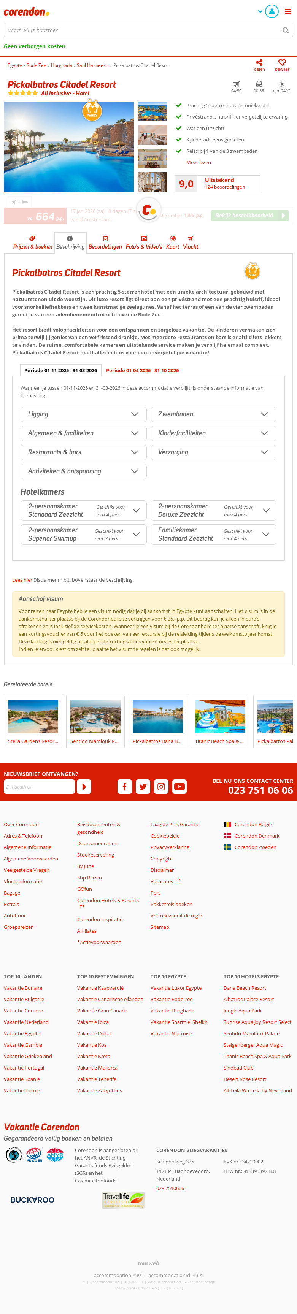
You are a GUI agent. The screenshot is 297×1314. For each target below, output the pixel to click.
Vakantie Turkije (22, 1090)
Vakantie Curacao (23, 1010)
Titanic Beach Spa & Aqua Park (258, 1056)
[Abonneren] (84, 786)
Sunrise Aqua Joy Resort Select (258, 1022)
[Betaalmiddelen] (32, 1199)
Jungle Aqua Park (243, 1010)
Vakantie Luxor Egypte (176, 987)
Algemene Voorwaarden (31, 858)
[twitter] (143, 786)
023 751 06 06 (260, 790)
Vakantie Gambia (23, 1044)
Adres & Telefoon (23, 835)
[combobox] (148, 30)
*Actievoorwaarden (99, 942)
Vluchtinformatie (23, 881)
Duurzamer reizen (97, 843)
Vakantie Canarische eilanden (110, 999)
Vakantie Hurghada (172, 1010)
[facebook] (125, 786)
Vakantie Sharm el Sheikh (179, 1022)
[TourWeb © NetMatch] (148, 1263)
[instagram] (161, 786)
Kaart (172, 246)
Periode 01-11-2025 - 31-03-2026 (60, 370)
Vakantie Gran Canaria (102, 1010)
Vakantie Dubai (94, 1033)
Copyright (162, 858)
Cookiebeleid (165, 835)
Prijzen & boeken (32, 246)
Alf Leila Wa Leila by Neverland (258, 1090)
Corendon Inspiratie (99, 919)
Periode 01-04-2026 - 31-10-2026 (142, 370)
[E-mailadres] (39, 786)
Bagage (12, 892)
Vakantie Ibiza (93, 1022)
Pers (155, 892)
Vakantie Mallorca (97, 1067)
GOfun (84, 889)
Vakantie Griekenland (28, 1056)
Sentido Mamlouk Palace (252, 1033)
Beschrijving (70, 246)
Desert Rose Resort (245, 1079)
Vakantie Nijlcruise (171, 1033)
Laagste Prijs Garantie (175, 824)
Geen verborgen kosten (34, 46)
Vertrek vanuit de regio (176, 915)
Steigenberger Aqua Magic (253, 1044)
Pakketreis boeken (171, 904)
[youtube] (179, 786)
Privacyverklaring (170, 847)
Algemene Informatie (27, 847)
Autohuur (15, 915)
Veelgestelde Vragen (26, 869)
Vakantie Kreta (93, 1056)
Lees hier (22, 579)
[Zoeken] (286, 30)
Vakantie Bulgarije (24, 999)
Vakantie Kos (91, 1044)
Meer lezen (198, 162)
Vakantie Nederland (26, 1022)
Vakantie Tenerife (96, 1079)
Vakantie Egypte (22, 1033)
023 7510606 (170, 1188)
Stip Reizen (89, 877)
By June (85, 866)
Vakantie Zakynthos (99, 1090)
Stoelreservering (95, 854)
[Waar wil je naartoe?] (148, 30)
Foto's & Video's (144, 246)
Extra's (11, 904)
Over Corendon (21, 824)
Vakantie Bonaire (23, 987)
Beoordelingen (105, 246)
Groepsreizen (19, 927)
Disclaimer (162, 869)
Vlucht (190, 246)
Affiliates (87, 930)
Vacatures (162, 881)
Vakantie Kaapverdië (100, 987)
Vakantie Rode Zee (171, 999)
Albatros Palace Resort (249, 999)
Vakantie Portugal (24, 1067)
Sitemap (160, 927)
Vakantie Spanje (22, 1079)
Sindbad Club (239, 1067)
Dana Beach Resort (245, 987)
